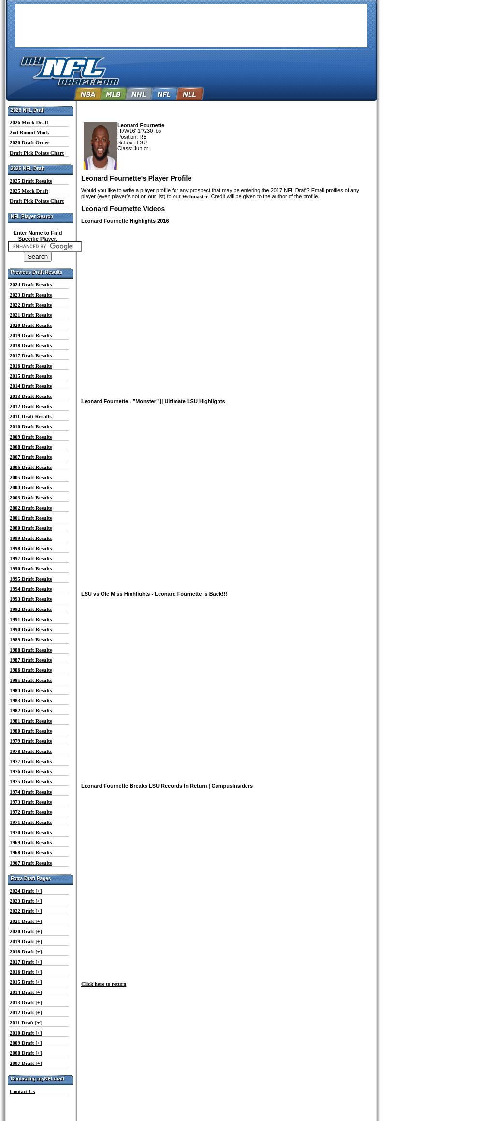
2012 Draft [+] (26, 1012)
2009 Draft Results (31, 437)
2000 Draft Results (31, 528)
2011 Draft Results (31, 416)
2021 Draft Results (31, 315)
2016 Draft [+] (26, 972)
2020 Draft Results (31, 325)
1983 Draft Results (31, 700)
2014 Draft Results (31, 386)
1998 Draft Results (31, 548)
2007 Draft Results (31, 457)
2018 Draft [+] (26, 951)
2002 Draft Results (31, 508)
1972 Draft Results (31, 812)
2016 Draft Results (31, 366)
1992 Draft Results (31, 609)
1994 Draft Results (31, 589)
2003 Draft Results (31, 497)
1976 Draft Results (31, 771)
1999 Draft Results (31, 538)
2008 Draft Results (31, 447)
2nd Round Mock (29, 132)
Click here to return (103, 984)
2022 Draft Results (31, 305)
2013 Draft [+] (26, 1002)
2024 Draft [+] (26, 891)
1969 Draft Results (31, 842)
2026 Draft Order (29, 142)
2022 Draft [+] (26, 911)
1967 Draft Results (31, 863)
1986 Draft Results (31, 670)
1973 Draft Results (31, 802)
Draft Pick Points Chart (37, 153)
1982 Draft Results (31, 710)
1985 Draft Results (31, 680)
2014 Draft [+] (26, 992)
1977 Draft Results (31, 761)
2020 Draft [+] (26, 931)
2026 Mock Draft (29, 122)
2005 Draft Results (31, 477)
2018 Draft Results (31, 345)
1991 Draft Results (31, 619)
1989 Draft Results (31, 639)
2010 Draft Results (31, 426)
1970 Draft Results (31, 832)
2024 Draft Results (31, 284)
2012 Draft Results (31, 406)
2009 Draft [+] (26, 1043)
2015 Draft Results (31, 376)
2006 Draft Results (31, 467)
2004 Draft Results (31, 487)
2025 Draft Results (31, 181)
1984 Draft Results (31, 690)
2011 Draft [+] (26, 1022)
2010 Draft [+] (26, 1033)
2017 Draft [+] (26, 962)
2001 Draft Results (31, 518)
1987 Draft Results (31, 660)
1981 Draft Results (31, 721)
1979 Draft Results (31, 741)
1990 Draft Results (31, 629)
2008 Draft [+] (26, 1053)
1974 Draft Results (31, 792)
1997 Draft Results (31, 558)
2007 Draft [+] (26, 1063)
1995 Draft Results (31, 579)
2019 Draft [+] (26, 941)
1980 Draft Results (31, 731)
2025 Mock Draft (29, 191)
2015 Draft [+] (26, 982)
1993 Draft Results (31, 599)
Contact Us (22, 1091)
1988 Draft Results (31, 650)
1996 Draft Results (31, 568)
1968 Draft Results (31, 852)
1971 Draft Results (31, 822)
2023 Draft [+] (26, 901)
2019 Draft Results (31, 335)
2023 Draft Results (31, 295)
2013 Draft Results (31, 396)
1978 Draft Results (31, 751)
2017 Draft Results (31, 355)
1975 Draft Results (31, 781)
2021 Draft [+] (26, 921)
